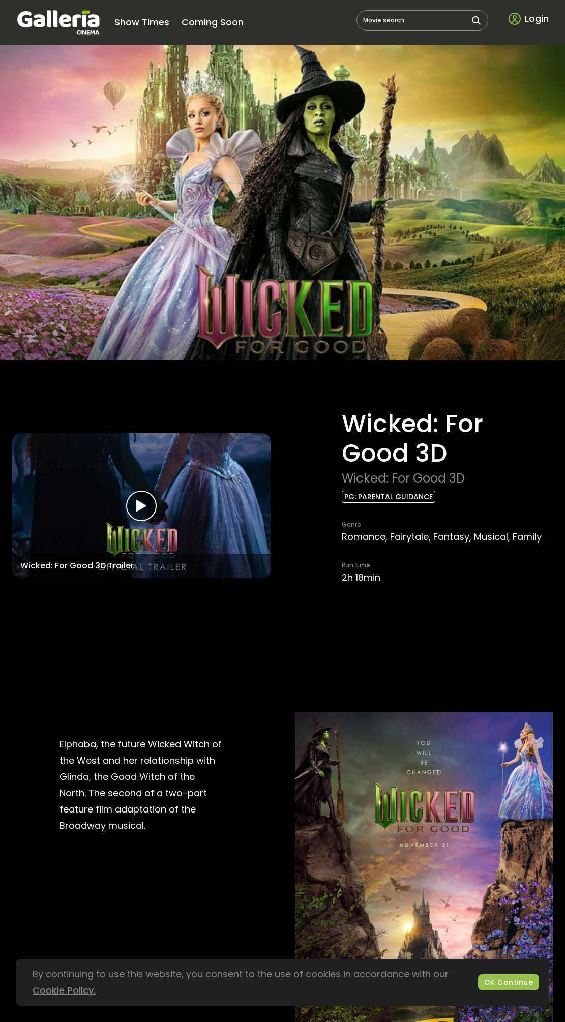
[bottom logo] (282, 1007)
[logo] (58, 22)
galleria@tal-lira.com (338, 943)
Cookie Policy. (64, 990)
